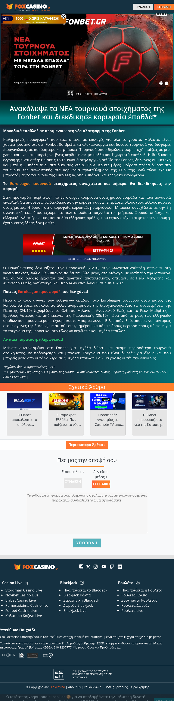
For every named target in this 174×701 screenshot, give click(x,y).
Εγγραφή (101, 484)
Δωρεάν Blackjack (78, 605)
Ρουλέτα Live (132, 610)
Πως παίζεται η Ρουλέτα (141, 590)
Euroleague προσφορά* (39, 291)
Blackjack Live (74, 610)
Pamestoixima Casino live (26, 605)
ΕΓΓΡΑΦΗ (164, 7)
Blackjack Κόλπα (77, 595)
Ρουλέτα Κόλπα (134, 595)
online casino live (40, 10)
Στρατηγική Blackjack (81, 600)
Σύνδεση (73, 481)
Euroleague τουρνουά (30, 183)
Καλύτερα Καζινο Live (23, 615)
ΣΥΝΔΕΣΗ (143, 7)
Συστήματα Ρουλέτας (139, 600)
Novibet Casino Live (21, 595)
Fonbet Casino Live (21, 610)
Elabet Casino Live (20, 600)
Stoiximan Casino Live (23, 590)
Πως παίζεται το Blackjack (85, 590)
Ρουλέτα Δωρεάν (135, 605)
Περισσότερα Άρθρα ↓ (86, 444)
